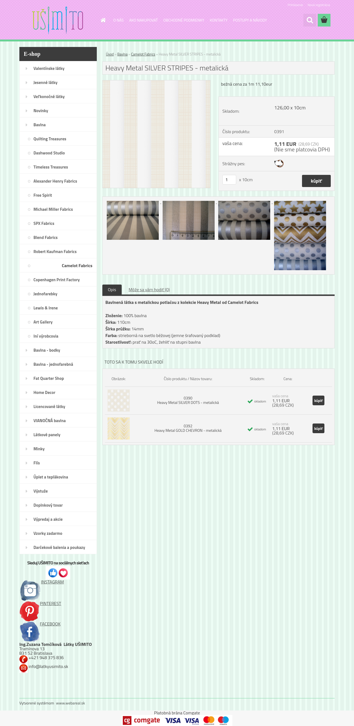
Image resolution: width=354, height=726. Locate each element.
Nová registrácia (319, 4)
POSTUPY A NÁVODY (250, 20)
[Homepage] (103, 20)
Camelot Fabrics (143, 54)
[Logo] (57, 20)
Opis (112, 289)
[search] (309, 20)
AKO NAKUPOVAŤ (143, 20)
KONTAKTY (219, 20)
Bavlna (122, 54)
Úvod (110, 54)
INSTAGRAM (41, 581)
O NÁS (118, 20)
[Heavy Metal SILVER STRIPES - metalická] (156, 82)
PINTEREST (40, 603)
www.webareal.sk (70, 703)
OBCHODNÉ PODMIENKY (183, 20)
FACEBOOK (40, 623)
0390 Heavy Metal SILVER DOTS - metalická (188, 400)
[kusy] (229, 180)
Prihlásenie (295, 4)
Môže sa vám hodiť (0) (149, 289)
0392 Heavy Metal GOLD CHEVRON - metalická (188, 428)
